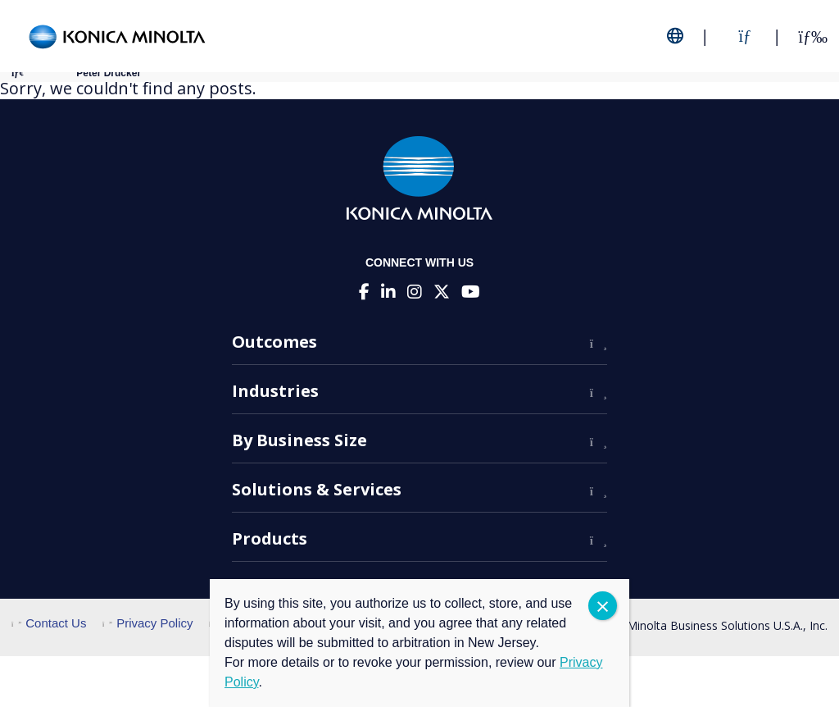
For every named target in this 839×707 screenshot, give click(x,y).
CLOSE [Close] (602, 605)
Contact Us (48, 623)
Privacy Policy (147, 623)
